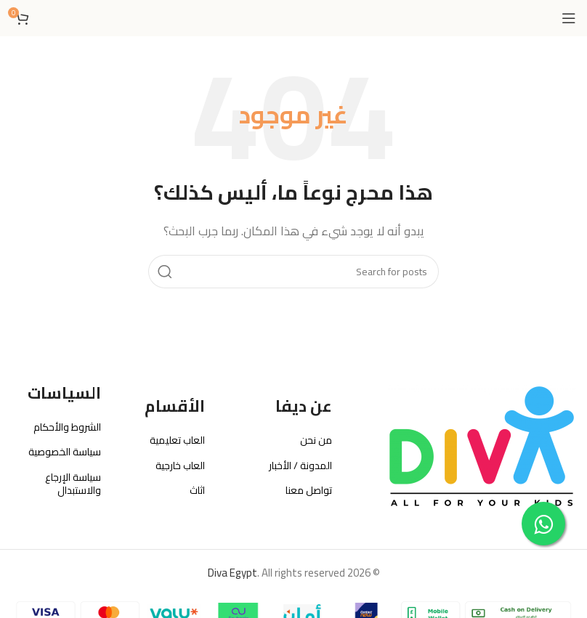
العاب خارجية (180, 465)
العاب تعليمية (177, 440)
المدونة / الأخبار (300, 465)
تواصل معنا (309, 490)
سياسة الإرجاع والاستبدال (73, 484)
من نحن (316, 440)
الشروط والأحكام (67, 427)
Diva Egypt (232, 572)
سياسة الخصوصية (64, 451)
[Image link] (481, 445)
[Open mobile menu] (568, 18)
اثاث (197, 490)
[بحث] (293, 271)
